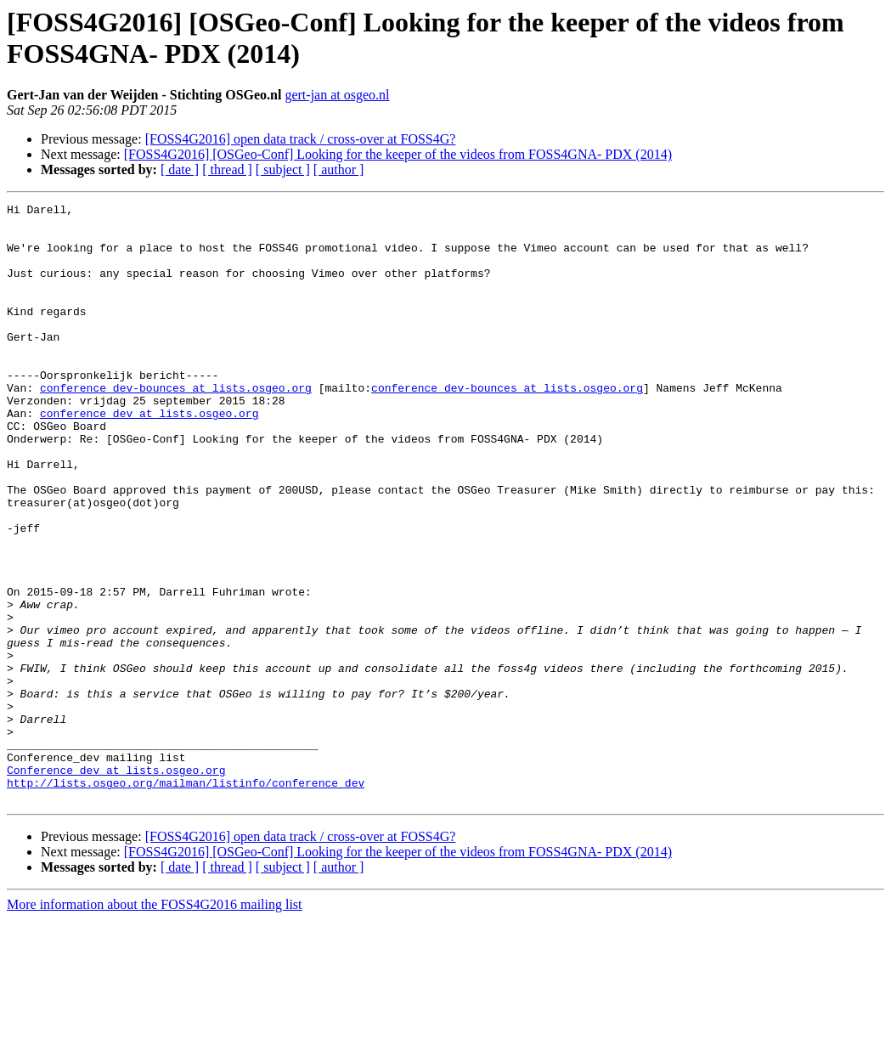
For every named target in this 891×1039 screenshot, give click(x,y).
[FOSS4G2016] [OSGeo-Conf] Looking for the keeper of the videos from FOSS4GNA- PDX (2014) (398, 154)
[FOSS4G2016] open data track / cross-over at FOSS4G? (300, 139)
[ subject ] (283, 169)
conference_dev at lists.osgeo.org (149, 456)
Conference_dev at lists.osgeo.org (116, 884)
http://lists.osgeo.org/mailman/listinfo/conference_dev (185, 899)
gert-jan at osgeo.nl (337, 95)
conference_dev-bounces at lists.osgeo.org (176, 425)
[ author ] (338, 169)
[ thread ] (227, 169)
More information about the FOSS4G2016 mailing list (154, 1024)
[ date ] (180, 169)
